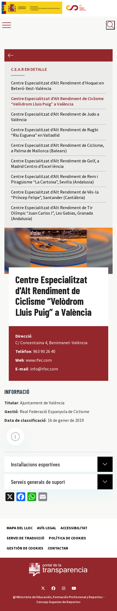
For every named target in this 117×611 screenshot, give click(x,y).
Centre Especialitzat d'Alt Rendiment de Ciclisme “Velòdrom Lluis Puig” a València (57, 101)
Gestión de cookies (25, 548)
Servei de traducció (25, 538)
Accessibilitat (74, 527)
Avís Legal (46, 527)
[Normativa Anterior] (105, 464)
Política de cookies (67, 538)
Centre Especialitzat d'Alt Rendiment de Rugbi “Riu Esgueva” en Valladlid (54, 132)
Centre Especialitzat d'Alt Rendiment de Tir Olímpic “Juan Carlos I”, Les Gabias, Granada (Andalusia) (52, 213)
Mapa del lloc (20, 527)
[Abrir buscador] (110, 25)
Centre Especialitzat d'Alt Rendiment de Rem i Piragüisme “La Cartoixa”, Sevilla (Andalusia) (54, 179)
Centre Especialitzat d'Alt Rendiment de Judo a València (55, 116)
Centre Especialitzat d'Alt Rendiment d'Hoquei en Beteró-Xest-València (57, 85)
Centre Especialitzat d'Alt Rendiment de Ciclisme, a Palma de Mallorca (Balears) (57, 147)
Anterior (10, 55)
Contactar (58, 548)
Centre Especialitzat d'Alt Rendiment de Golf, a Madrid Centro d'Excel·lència (55, 163)
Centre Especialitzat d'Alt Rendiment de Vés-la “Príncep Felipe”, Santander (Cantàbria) (55, 194)
